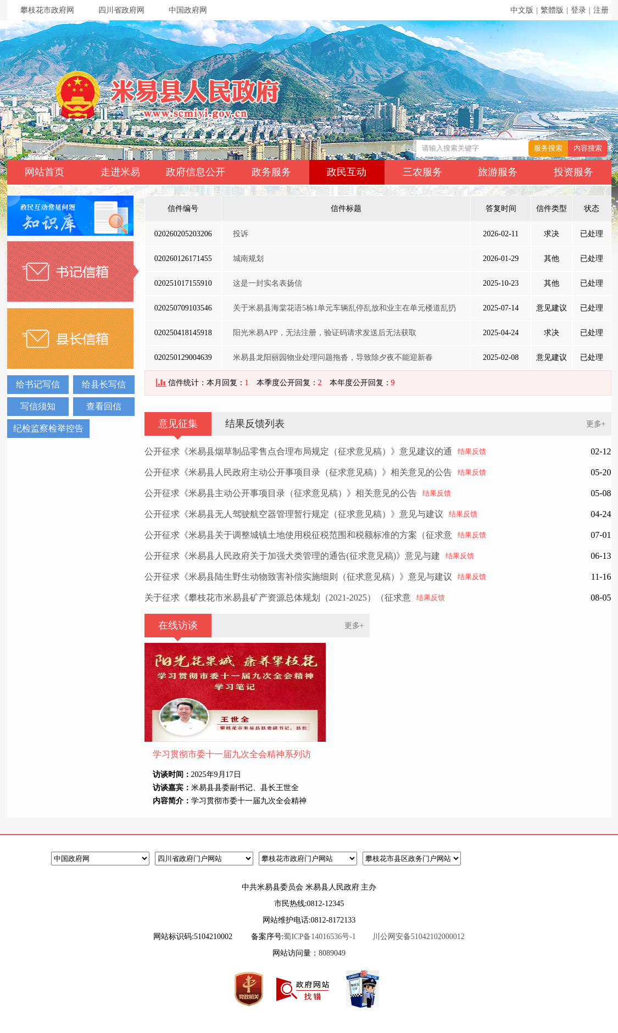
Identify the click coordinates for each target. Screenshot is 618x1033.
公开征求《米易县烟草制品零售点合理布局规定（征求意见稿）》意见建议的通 (298, 451)
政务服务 (271, 171)
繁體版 (552, 10)
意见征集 (178, 423)
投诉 (240, 234)
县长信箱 (73, 338)
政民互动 (346, 171)
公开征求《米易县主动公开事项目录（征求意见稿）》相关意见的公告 (280, 493)
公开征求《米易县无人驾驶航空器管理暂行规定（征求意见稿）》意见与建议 (293, 514)
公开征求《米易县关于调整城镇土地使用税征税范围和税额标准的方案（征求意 (298, 535)
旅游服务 (497, 171)
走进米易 (120, 171)
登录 (578, 10)
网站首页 (44, 171)
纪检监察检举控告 (48, 428)
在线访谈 (178, 625)
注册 (601, 10)
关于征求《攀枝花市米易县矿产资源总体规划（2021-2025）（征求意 (277, 597)
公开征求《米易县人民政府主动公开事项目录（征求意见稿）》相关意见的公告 (298, 472)
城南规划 (248, 258)
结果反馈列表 (255, 423)
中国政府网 (188, 10)
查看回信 (103, 406)
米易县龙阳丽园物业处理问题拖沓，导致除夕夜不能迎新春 (333, 357)
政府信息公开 (195, 171)
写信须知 (37, 406)
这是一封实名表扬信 (267, 283)
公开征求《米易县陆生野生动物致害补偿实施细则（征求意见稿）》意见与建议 (298, 576)
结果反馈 (472, 451)
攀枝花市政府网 (47, 10)
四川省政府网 (121, 10)
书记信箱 (73, 271)
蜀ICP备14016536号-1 (319, 936)
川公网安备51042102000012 (418, 936)
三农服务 (422, 171)
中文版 (521, 10)
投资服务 (573, 171)
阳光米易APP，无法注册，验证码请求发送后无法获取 (324, 333)
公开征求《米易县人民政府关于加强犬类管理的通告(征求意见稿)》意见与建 (292, 555)
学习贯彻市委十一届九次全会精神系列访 (232, 754)
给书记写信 (38, 384)
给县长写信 (104, 384)
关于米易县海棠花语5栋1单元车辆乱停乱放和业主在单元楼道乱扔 (344, 308)
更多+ (596, 424)
